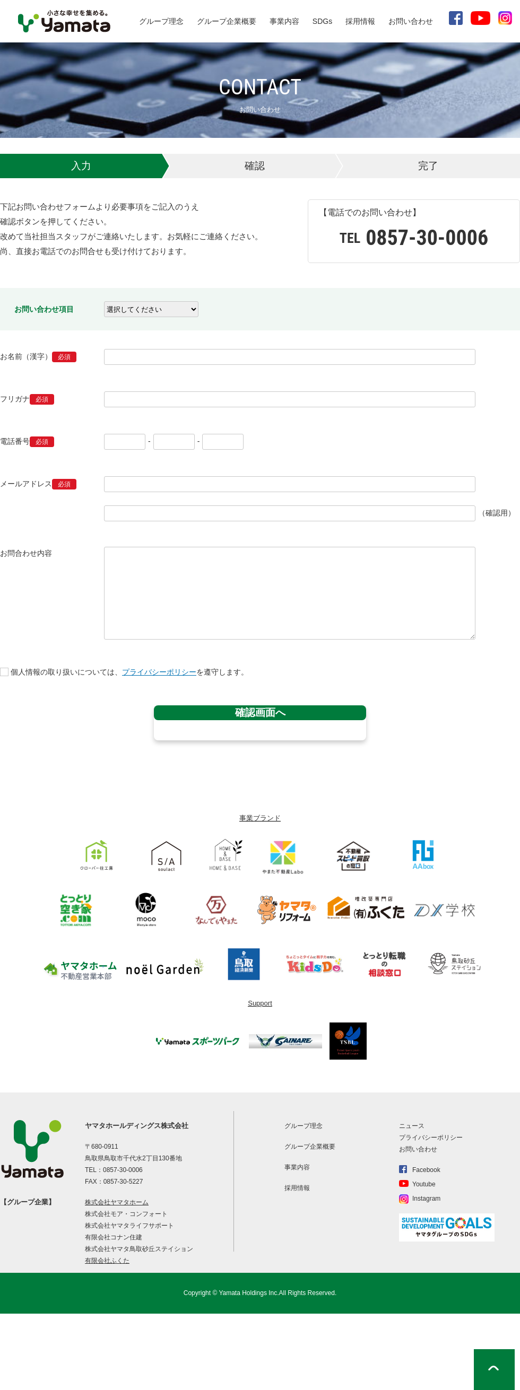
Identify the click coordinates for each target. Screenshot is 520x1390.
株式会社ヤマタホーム (117, 1202)
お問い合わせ (410, 21)
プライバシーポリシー (159, 672)
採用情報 (360, 21)
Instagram (426, 1198)
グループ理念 (161, 21)
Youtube (424, 1184)
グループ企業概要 (226, 21)
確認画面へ (260, 712)
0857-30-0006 (123, 1170)
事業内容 (284, 21)
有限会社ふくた (107, 1260)
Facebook (426, 1170)
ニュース (411, 1126)
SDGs (322, 21)
